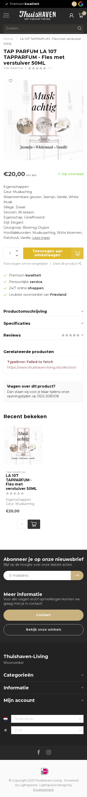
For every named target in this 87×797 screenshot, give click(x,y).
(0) (50, 68)
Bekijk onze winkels (43, 629)
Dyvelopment (43, 789)
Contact (43, 615)
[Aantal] (21, 524)
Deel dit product (67, 263)
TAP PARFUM (13, 68)
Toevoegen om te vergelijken (25, 263)
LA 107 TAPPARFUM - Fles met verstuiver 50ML (21, 482)
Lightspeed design (53, 785)
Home (8, 39)
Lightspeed (28, 785)
